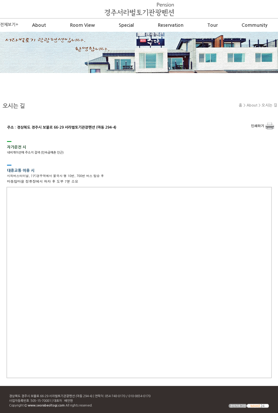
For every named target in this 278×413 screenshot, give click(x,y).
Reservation (170, 25)
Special (126, 25)
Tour (212, 25)
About (39, 25)
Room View (82, 25)
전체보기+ (9, 25)
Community (254, 25)
